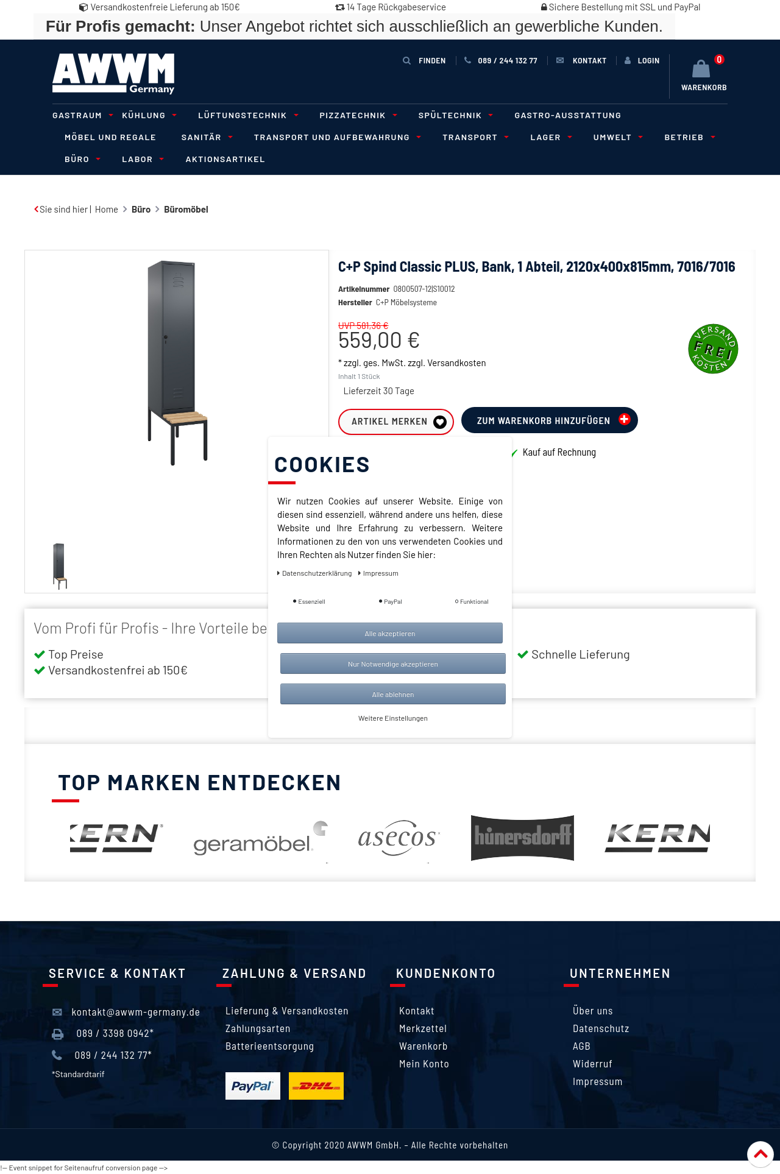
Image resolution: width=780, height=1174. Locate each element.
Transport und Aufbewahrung (335, 137)
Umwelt (617, 137)
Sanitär (205, 137)
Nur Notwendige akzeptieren (393, 663)
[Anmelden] (642, 60)
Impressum (598, 1081)
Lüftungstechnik (246, 115)
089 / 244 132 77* (102, 1055)
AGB (582, 1045)
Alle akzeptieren (389, 633)
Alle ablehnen (393, 694)
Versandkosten (456, 380)
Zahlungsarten (258, 1028)
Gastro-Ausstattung (568, 115)
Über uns (593, 1010)
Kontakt (416, 1010)
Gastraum (81, 115)
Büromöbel (186, 208)
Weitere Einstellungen (393, 717)
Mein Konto (424, 1063)
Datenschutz (601, 1028)
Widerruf (593, 1063)
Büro (81, 159)
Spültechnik (454, 115)
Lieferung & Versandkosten (287, 1010)
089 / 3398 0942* (103, 1033)
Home (106, 208)
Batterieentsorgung (269, 1045)
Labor (141, 159)
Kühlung (147, 115)
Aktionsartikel (225, 159)
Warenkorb (423, 1045)
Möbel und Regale (111, 137)
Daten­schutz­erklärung (315, 572)
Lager (549, 137)
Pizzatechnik (357, 115)
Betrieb (687, 137)
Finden (424, 60)
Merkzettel (423, 1028)
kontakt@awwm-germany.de (126, 1012)
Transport (473, 137)
